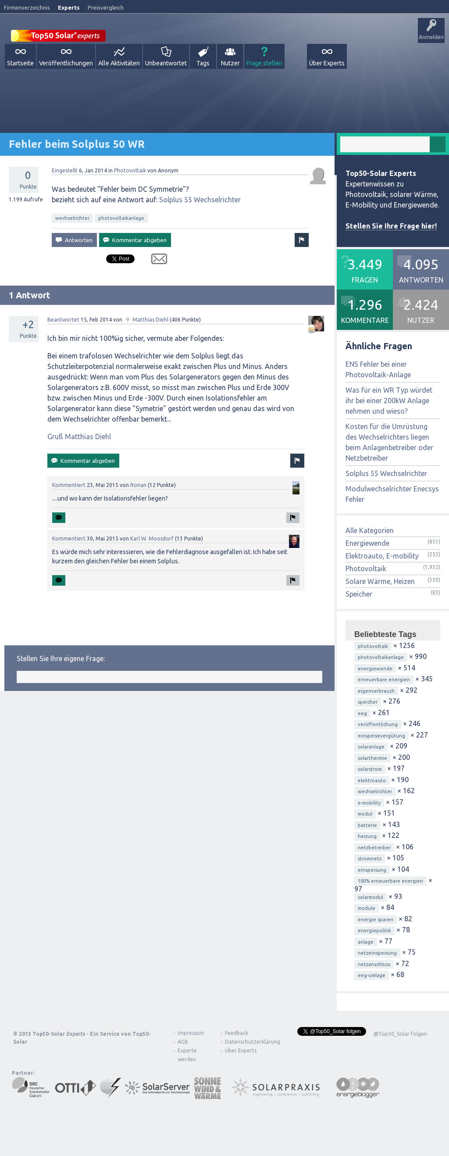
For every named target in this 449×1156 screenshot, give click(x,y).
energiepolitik (374, 930)
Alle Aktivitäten (119, 63)
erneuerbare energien (384, 679)
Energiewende (367, 543)
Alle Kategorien (370, 530)
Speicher (359, 594)
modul (365, 813)
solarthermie (372, 758)
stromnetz (369, 858)
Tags (203, 63)
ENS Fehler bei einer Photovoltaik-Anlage (378, 369)
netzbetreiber (374, 847)
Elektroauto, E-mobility (382, 556)
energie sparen (375, 919)
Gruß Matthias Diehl (79, 436)
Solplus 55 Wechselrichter (200, 200)
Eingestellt (65, 170)
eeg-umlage (371, 975)
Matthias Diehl (150, 319)
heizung (367, 836)
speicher (368, 702)
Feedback (236, 1033)
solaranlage (371, 746)
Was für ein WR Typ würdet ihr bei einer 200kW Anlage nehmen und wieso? (389, 400)
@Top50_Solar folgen (400, 1034)
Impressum (191, 1033)
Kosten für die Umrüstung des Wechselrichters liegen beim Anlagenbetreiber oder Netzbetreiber (389, 442)
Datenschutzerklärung (246, 1042)
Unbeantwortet (166, 63)
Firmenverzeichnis (27, 7)
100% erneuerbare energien (390, 881)
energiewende (375, 668)
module (366, 908)
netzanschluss (374, 964)
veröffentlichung (378, 724)
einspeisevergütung (381, 735)
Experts (69, 7)
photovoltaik (373, 646)
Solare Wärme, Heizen (380, 581)
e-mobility (369, 802)
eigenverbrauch (376, 691)
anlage (366, 942)
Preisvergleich (106, 7)
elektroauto (372, 780)
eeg (362, 713)
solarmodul (370, 897)
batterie (367, 825)
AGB (183, 1042)
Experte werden (187, 1055)
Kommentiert (69, 485)
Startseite (20, 63)
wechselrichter (72, 218)
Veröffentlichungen (66, 63)
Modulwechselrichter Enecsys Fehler (392, 494)
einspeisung (372, 870)
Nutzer (230, 63)
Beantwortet (63, 319)
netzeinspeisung (377, 953)
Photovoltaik (130, 170)
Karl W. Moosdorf (152, 538)
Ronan (138, 485)
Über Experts (327, 63)
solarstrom (370, 769)
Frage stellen (264, 63)
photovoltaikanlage (121, 218)
